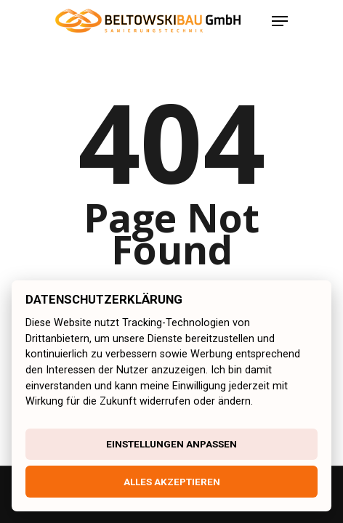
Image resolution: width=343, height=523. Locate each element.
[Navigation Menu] (280, 21)
